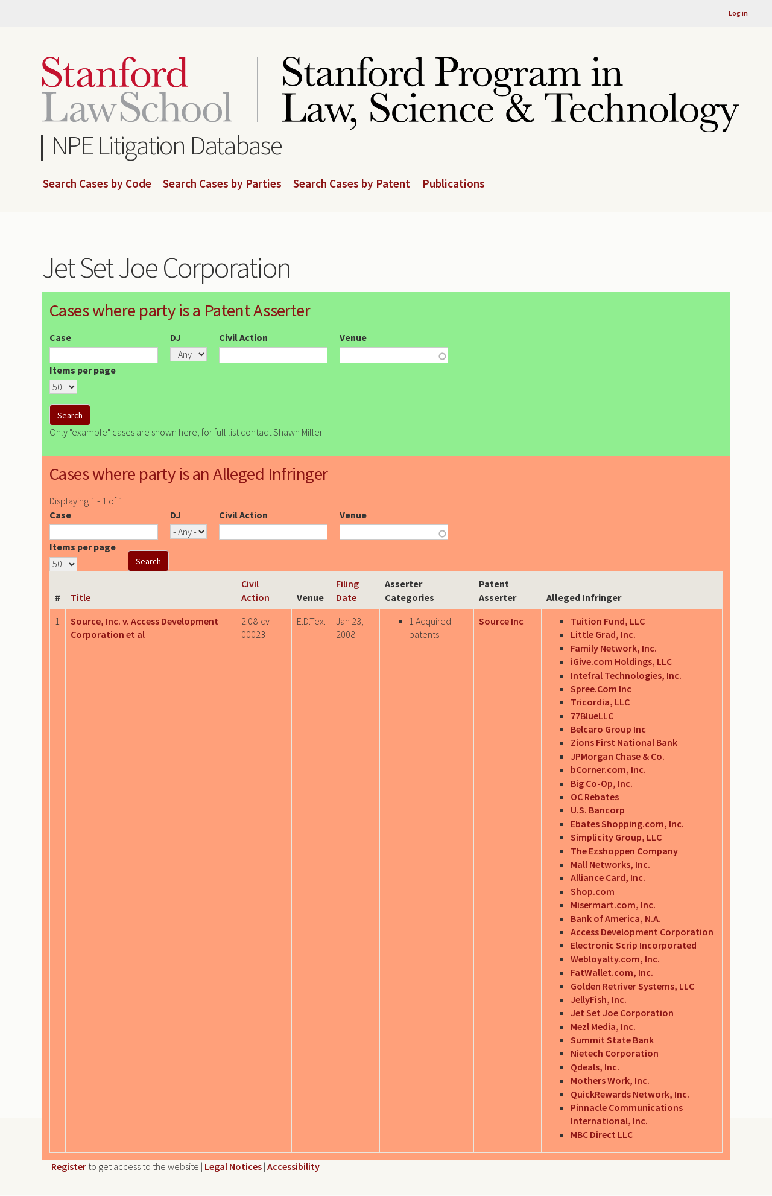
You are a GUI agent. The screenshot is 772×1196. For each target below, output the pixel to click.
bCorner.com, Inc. (608, 769)
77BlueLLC (592, 716)
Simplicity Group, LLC (616, 837)
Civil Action (243, 337)
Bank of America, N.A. (616, 918)
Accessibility (293, 1166)
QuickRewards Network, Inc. (630, 1094)
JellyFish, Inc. (599, 999)
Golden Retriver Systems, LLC (632, 986)
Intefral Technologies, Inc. (626, 675)
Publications (453, 184)
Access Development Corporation (642, 932)
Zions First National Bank (624, 742)
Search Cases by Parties (222, 184)
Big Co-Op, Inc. (602, 783)
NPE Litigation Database (166, 145)
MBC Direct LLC (602, 1134)
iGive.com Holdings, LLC (621, 661)
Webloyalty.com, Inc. (615, 959)
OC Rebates (595, 796)
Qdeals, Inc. (595, 1067)
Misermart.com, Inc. (613, 905)
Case (60, 337)
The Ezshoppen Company (624, 851)
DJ (175, 337)
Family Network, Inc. (614, 648)
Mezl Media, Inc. (603, 1026)
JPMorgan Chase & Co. (618, 756)
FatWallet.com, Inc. (612, 972)
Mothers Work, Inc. (610, 1080)
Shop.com (593, 891)
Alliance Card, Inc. (608, 877)
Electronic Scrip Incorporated (634, 945)
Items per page (82, 370)
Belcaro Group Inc (608, 729)
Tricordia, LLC (600, 702)
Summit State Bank (612, 1040)
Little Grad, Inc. (603, 634)
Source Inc (501, 621)
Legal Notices (233, 1166)
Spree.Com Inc (601, 688)
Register (68, 1166)
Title (80, 597)
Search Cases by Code (97, 184)
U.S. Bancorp (598, 810)
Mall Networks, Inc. (610, 864)
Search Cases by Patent (351, 184)
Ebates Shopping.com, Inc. (627, 824)
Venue (353, 337)
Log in (738, 12)
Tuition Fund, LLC (608, 621)
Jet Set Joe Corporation (622, 1013)
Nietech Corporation (615, 1053)
